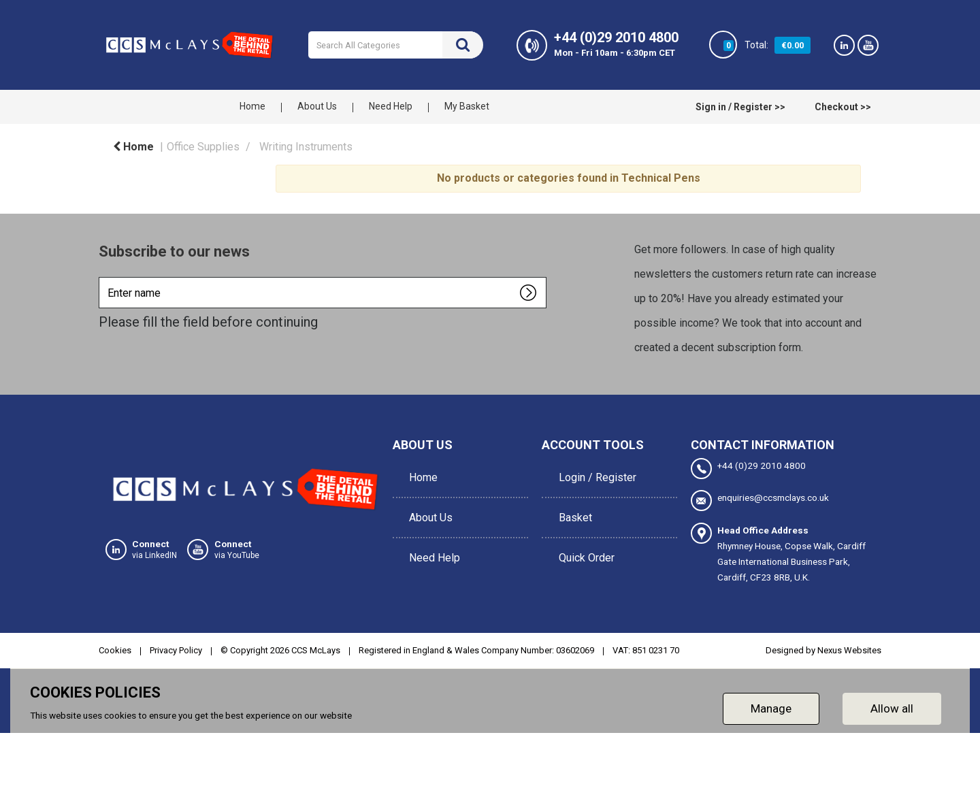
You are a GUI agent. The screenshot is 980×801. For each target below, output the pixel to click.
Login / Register (594, 472)
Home (252, 106)
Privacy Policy (176, 648)
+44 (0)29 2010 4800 (748, 468)
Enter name (102, 276)
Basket (572, 503)
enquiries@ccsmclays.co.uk (760, 499)
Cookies (115, 648)
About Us (317, 106)
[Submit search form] (462, 45)
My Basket (466, 106)
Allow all (891, 706)
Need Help (390, 106)
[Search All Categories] (396, 45)
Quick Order (583, 533)
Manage (771, 706)
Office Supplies (203, 146)
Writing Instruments (306, 146)
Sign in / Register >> (740, 106)
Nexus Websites (849, 648)
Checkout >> (843, 106)
